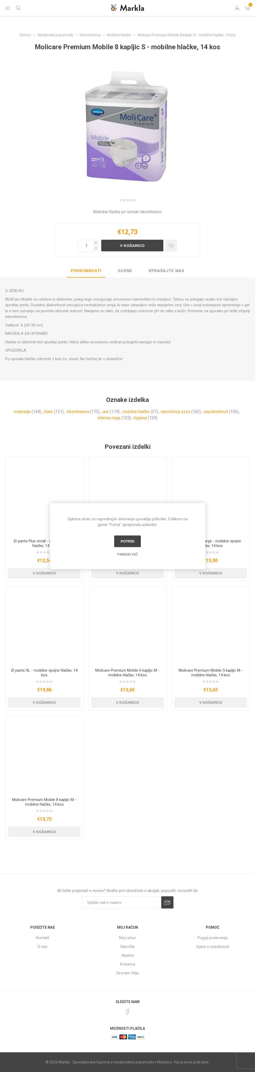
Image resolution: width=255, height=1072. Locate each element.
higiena (140, 417)
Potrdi (127, 541)
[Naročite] (121, 902)
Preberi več (127, 554)
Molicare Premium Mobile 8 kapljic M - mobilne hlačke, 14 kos (44, 802)
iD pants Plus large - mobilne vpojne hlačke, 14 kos (210, 543)
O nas (42, 946)
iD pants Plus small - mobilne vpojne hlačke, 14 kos (44, 543)
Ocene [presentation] (125, 270)
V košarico (132, 245)
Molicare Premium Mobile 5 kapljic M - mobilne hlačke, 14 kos (211, 672)
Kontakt (42, 937)
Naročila (128, 946)
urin (106, 411)
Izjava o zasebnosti (212, 946)
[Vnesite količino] (86, 245)
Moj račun (127, 937)
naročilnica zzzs (175, 411)
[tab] (86, 271)
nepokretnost (216, 411)
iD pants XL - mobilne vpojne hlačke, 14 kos (44, 672)
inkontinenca (78, 411)
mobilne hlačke (136, 411)
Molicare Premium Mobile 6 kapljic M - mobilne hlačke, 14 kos (127, 672)
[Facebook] (127, 1012)
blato (48, 411)
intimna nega (109, 417)
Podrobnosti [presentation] (86, 270)
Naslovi (127, 955)
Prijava (167, 902)
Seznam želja (127, 973)
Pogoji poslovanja (213, 937)
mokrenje (22, 411)
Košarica (127, 964)
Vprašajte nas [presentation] (166, 270)
